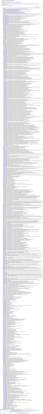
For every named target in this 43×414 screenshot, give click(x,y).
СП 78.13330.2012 (5, 405)
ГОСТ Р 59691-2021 (5, 93)
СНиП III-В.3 (4, 355)
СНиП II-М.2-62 (4, 349)
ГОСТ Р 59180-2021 (5, 68)
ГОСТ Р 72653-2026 (6, 143)
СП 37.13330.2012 (5, 386)
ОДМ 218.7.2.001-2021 (5, 170)
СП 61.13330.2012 (5, 404)
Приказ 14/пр (4, 215)
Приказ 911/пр (4, 245)
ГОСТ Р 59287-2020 (5, 75)
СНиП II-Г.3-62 (4, 335)
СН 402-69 (4, 293)
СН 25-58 (4, 286)
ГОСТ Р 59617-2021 (5, 85)
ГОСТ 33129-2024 (5, 33)
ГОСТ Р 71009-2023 (5, 122)
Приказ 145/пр (4, 217)
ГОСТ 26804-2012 (5, 28)
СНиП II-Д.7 (4, 343)
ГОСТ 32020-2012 (5, 30)
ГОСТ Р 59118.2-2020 (5, 64)
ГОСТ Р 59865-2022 (5, 97)
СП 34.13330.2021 (5, 384)
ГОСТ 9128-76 (4, 40)
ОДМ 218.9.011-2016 (5, 173)
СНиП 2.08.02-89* (5, 307)
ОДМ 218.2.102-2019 (5, 155)
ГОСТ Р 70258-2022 (5, 109)
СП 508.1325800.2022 (5, 399)
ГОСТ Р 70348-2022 (5, 112)
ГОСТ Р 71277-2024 (5, 128)
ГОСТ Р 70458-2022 (5, 115)
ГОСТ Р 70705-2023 (5, 119)
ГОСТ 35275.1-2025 (5, 35)
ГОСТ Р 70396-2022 (5, 114)
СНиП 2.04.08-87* (5, 301)
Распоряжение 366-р (5, 268)
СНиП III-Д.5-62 (4, 360)
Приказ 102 (4, 208)
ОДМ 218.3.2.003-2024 (5, 158)
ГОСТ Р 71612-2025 (5, 135)
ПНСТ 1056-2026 (5, 191)
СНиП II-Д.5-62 (4, 341)
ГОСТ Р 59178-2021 (5, 67)
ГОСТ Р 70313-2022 (5, 111)
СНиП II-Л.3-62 (4, 347)
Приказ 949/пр (4, 249)
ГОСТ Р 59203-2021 (5, 71)
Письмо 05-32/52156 (5, 177)
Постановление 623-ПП (5, 204)
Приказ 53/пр (4, 228)
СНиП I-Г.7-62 (4, 319)
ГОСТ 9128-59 (4, 39)
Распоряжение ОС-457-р (5, 282)
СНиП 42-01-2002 (5, 316)
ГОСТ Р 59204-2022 (5, 72)
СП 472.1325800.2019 (5, 395)
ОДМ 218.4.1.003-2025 (5, 161)
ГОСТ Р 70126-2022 (5, 105)
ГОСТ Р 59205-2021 (5, 73)
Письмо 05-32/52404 (5, 178)
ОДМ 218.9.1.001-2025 (5, 174)
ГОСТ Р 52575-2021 (5, 46)
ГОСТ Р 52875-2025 (5, 47)
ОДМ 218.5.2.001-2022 (5, 163)
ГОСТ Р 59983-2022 (5, 102)
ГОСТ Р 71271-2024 (5, 125)
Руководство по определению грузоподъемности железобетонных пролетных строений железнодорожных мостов (14, 12)
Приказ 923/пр (4, 246)
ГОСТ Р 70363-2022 (5, 113)
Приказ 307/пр (5, 224)
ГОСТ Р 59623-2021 (5, 88)
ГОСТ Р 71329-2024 (5, 130)
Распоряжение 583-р (5, 279)
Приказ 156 (4, 218)
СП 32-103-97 (4, 380)
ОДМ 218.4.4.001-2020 (5, 162)
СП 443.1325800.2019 (5, 391)
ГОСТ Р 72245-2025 (5, 139)
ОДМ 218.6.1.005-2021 (5, 168)
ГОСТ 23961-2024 (5, 26)
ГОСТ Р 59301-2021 (5, 78)
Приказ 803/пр (4, 237)
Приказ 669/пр (4, 230)
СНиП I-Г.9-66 (4, 320)
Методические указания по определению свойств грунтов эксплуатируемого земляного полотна (12, 10)
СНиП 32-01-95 (4, 313)
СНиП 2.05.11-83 (5, 305)
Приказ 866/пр (4, 241)
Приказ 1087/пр (4, 212)
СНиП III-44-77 (4, 353)
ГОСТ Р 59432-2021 (5, 82)
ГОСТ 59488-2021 (5, 36)
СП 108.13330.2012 (5, 362)
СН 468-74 (4, 296)
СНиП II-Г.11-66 (4, 333)
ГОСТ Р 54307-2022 (5, 51)
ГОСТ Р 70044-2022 (5, 103)
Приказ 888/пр (4, 242)
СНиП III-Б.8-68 (4, 354)
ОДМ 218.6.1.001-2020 (5, 166)
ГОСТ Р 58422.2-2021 (5, 55)
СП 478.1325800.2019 (5, 396)
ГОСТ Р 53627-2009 (5, 50)
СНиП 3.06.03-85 (5, 309)
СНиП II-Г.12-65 (4, 334)
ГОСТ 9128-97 (4, 41)
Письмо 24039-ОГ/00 (5, 181)
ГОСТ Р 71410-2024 (5, 132)
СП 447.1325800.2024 (5, 392)
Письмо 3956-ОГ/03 (5, 184)
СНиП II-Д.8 (4, 344)
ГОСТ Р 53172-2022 (5, 49)
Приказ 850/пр (4, 240)
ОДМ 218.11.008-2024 (5, 152)
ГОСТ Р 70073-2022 (5, 104)
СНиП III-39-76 (4, 351)
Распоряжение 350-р (5, 266)
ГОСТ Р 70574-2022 (5, 116)
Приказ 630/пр (4, 229)
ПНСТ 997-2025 (4, 203)
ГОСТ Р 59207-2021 (5, 74)
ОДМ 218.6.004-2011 (5, 164)
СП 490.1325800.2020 (5, 398)
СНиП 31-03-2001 (5, 312)
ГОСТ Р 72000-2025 (5, 137)
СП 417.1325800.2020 (5, 388)
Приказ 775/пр (4, 235)
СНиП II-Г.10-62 (4, 332)
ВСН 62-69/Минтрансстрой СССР (6, 21)
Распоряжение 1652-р (5, 253)
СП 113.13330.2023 (5, 363)
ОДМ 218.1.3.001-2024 (5, 150)
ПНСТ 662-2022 (4, 197)
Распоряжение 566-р (5, 274)
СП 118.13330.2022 (5, 364)
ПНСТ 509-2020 (4, 195)
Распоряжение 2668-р (5, 262)
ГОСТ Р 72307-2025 (5, 141)
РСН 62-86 (4, 283)
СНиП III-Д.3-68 (4, 359)
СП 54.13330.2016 (5, 401)
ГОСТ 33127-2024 (5, 32)
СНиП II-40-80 (4, 325)
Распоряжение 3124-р (5, 264)
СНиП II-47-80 (4, 327)
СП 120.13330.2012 (5, 366)
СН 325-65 (4, 290)
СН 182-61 (4, 285)
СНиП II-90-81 (4, 330)
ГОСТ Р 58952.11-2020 (5, 57)
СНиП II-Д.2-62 (4, 337)
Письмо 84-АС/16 (5, 185)
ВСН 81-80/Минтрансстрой (6, 22)
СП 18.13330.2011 (5, 370)
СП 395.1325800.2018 (5, 387)
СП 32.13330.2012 (5, 382)
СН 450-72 (4, 294)
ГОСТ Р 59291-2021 (5, 76)
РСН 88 (4, 284)
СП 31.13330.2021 (5, 376)
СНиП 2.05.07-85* (5, 303)
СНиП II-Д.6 (4, 342)
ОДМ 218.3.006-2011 (5, 156)
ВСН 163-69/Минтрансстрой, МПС (6, 16)
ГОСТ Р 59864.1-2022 (5, 96)
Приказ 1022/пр (4, 209)
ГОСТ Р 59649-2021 (5, 92)
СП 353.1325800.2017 (5, 385)
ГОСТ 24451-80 (4, 27)
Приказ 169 (4, 220)
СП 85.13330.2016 (5, 407)
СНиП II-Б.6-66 (4, 331)
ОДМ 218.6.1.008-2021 (5, 169)
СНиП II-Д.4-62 (4, 340)
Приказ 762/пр (4, 234)
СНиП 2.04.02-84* (5, 299)
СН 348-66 (4, 291)
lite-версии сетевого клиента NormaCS (17, 2)
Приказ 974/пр (4, 251)
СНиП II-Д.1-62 (4, 336)
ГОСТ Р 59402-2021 (5, 81)
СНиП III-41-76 (4, 352)
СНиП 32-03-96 (4, 314)
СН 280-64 (4, 288)
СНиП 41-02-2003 (5, 315)
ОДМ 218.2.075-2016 (5, 154)
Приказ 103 (4, 210)
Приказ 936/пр (4, 247)
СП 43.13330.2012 (5, 390)
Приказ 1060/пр (4, 211)
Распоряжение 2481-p (5, 260)
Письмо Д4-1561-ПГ (5, 186)
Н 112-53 (4, 147)
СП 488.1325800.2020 (5, 397)
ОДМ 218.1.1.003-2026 (5, 149)
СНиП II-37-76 (4, 324)
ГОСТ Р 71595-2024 (5, 133)
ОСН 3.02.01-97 (4, 176)
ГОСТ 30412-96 (4, 29)
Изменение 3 (5, 145)
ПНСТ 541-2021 (4, 196)
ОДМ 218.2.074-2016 (5, 153)
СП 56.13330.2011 (5, 403)
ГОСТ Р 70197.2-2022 (5, 108)
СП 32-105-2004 (4, 381)
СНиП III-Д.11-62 (5, 358)
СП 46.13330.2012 (5, 393)
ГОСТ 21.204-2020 (5, 24)
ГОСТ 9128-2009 (4, 38)
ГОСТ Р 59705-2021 (5, 95)
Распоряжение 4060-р (5, 269)
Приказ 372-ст (4, 225)
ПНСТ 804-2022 (4, 198)
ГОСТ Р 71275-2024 (5, 127)
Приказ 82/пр (4, 239)
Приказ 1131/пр (4, 214)
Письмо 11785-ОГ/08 (5, 180)
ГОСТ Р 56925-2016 (5, 52)
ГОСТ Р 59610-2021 (5, 84)
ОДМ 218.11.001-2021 (5, 151)
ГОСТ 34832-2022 (5, 34)
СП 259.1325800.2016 (5, 373)
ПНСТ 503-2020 (4, 193)
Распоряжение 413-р (5, 270)
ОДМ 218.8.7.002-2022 (5, 172)
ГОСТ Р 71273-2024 (5, 126)
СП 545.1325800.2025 (5, 402)
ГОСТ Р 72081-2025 (5, 138)
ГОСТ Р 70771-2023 (5, 120)
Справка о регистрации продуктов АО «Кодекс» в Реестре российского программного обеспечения (22, 413)
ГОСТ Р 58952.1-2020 (5, 56)
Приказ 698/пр (4, 231)
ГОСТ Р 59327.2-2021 (5, 80)
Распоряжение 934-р (5, 281)
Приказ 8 (4, 236)
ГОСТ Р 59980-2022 (5, 101)
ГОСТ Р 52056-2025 (5, 45)
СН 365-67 (4, 292)
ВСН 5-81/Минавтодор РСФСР (6, 20)
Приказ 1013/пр (4, 206)
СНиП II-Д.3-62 (4, 338)
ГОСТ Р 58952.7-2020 (5, 60)
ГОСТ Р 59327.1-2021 (5, 79)
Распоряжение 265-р (5, 261)
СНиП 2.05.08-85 (5, 304)
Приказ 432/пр (4, 226)
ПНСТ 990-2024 (4, 202)
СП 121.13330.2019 (5, 368)
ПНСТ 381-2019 (4, 192)
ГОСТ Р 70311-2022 (5, 110)
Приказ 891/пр (4, 243)
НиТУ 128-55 (4, 148)
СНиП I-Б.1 (4, 318)
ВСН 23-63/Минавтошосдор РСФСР (6, 18)
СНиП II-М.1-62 (4, 348)
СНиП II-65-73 (4, 329)
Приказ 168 (4, 219)
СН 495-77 (4, 297)
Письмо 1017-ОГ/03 (5, 179)
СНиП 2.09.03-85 (5, 308)
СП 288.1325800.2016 (5, 375)
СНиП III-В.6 (4, 357)
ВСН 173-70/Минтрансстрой (6, 17)
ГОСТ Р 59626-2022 (5, 90)
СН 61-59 (4, 298)
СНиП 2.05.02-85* (5, 302)
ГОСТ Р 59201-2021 (5, 70)
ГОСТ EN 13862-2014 (5, 44)
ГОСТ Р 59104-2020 (5, 62)
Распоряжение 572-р (5, 278)
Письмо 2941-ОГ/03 (5, 182)
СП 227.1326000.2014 (5, 371)
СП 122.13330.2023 (5, 369)
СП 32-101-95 (4, 379)
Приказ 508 (4, 227)
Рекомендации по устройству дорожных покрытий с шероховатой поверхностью (10, 11)
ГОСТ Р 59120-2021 (5, 66)
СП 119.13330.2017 (5, 365)
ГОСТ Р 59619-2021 (5, 86)
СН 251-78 (4, 287)
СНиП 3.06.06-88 (5, 310)
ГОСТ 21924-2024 (5, 25)
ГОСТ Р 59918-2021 (5, 99)
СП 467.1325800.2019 (5, 394)
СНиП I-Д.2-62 (4, 321)
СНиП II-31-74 (4, 323)
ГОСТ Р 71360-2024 (5, 131)
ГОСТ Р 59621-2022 (5, 87)
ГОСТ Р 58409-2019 (5, 54)
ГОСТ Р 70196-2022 (5, 107)
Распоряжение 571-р (5, 277)
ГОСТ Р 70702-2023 (5, 118)
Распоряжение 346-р (5, 265)
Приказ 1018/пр (4, 207)
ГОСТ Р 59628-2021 (5, 91)
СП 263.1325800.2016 (5, 374)
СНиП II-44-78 (4, 326)
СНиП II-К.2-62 (4, 346)
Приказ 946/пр (4, 248)
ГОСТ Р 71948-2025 (5, 136)
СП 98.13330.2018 (5, 408)
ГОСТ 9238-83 (4, 43)
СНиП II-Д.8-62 (4, 345)
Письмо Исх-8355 (5, 188)
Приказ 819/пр (4, 238)
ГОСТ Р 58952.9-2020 (5, 61)
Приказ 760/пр (4, 232)
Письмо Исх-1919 (5, 187)
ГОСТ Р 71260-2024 (5, 124)
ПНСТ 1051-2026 (5, 190)
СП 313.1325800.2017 (5, 377)
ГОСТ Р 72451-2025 (5, 142)
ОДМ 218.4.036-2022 (5, 160)
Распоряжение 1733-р (5, 254)
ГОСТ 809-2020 (4, 37)
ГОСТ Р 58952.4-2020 (5, 58)
